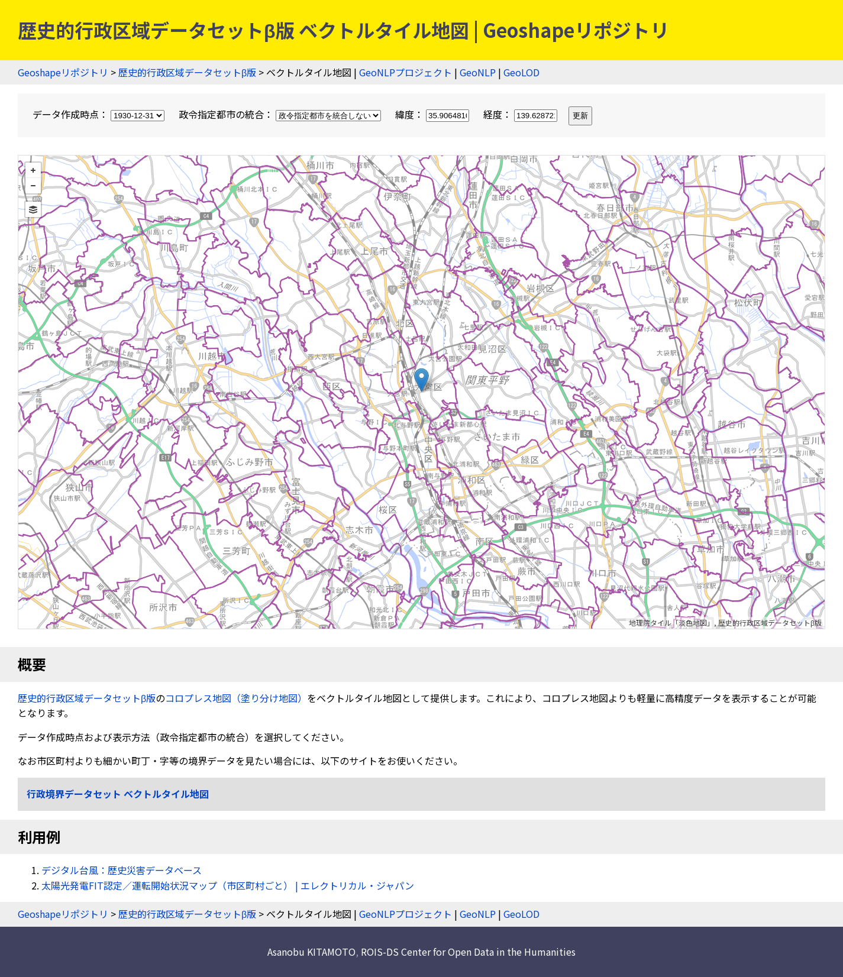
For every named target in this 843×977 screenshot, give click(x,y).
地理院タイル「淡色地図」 (671, 622)
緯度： (433, 114)
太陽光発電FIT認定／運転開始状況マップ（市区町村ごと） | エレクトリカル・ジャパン (227, 885)
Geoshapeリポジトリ (63, 72)
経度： (521, 114)
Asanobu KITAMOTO (311, 951)
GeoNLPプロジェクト (405, 72)
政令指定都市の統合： (281, 114)
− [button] (33, 185)
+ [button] (33, 170)
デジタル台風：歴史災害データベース (121, 870)
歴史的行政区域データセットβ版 (187, 72)
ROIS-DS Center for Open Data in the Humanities (468, 951)
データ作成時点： (100, 114)
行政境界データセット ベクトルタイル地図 (118, 794)
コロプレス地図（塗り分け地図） (236, 698)
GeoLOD (521, 72)
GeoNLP (478, 72)
